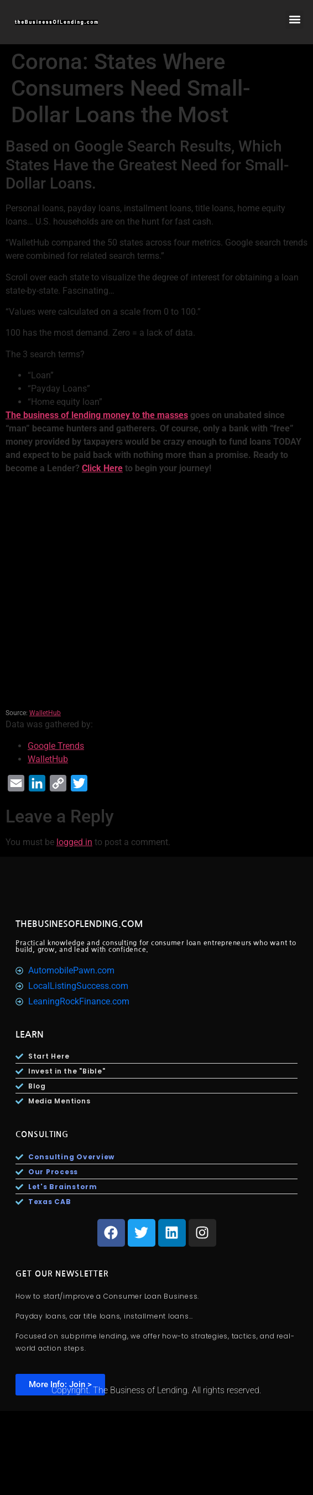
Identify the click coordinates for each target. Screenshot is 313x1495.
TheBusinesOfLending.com (79, 924)
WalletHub (45, 713)
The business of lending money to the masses (97, 415)
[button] (294, 20)
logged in (74, 842)
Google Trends (56, 746)
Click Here (102, 468)
